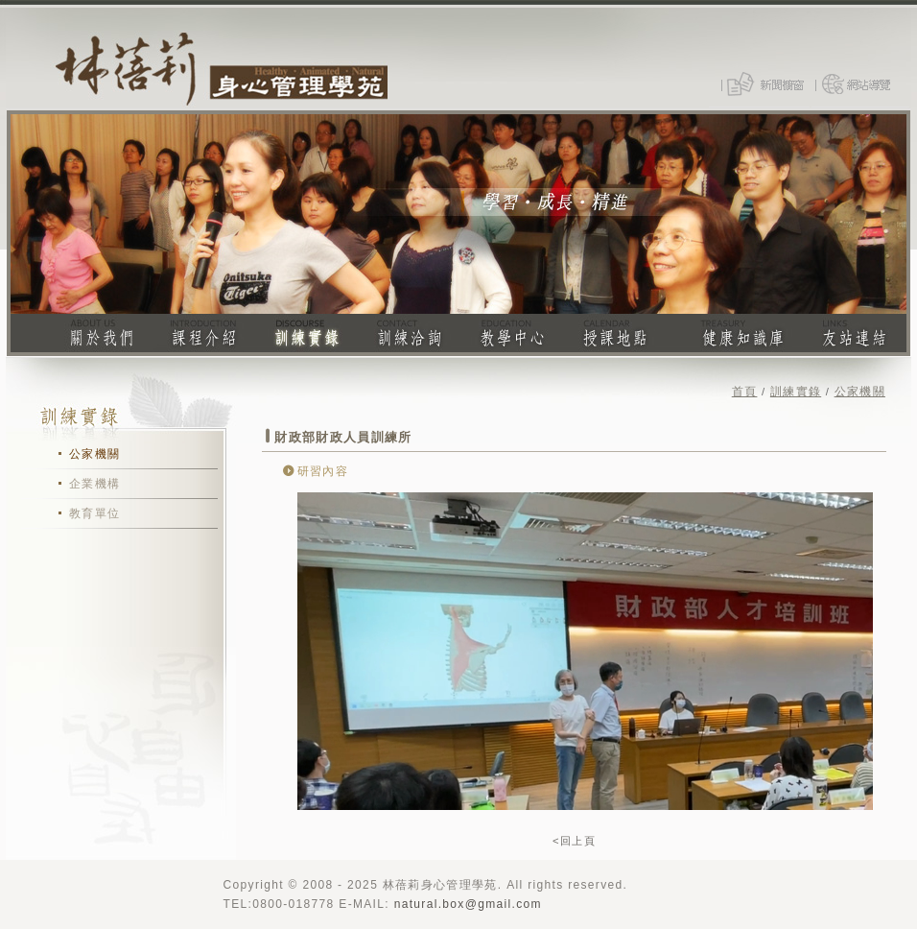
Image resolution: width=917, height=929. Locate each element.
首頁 (745, 391)
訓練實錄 (795, 391)
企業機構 (94, 483)
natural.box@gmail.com (468, 904)
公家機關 (94, 454)
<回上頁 (574, 840)
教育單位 (94, 513)
